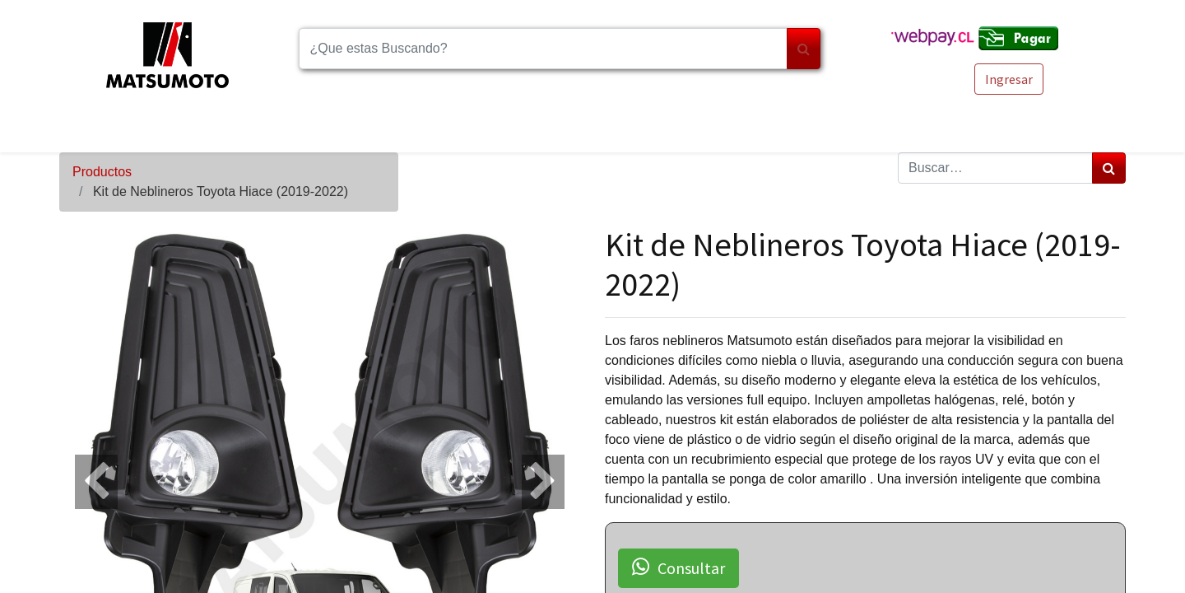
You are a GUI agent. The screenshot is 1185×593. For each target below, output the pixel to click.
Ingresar (1009, 79)
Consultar (678, 567)
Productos (102, 172)
